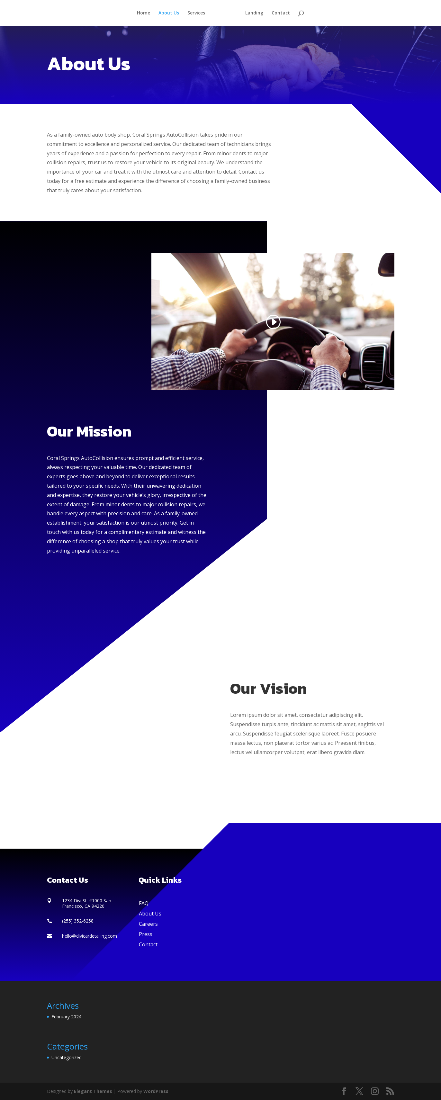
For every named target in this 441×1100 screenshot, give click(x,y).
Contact (278, 13)
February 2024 (66, 1017)
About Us (171, 13)
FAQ (143, 903)
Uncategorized (66, 1057)
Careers (148, 923)
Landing (252, 13)
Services (198, 13)
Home (145, 13)
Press (145, 934)
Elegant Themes (93, 1091)
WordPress (155, 1091)
